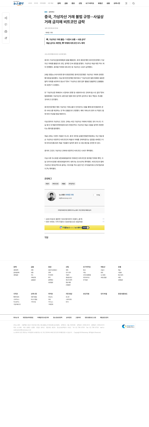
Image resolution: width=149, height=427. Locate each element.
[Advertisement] (74, 146)
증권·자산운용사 (52, 343)
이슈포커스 (16, 375)
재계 (67, 343)
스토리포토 (69, 372)
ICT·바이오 (90, 3)
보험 (32, 345)
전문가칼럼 (34, 370)
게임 (84, 345)
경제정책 (15, 343)
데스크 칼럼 (34, 372)
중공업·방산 (69, 350)
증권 (73, 3)
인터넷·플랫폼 (87, 348)
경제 (59, 3)
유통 (108, 3)
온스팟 (67, 370)
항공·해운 (68, 355)
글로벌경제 (16, 345)
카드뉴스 (50, 375)
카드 (32, 348)
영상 (49, 372)
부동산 (100, 3)
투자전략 (50, 348)
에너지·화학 (69, 353)
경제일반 (15, 348)
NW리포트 (16, 370)
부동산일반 (104, 350)
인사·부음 (104, 367)
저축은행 (33, 350)
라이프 (36, 3)
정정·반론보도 (122, 367)
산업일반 (68, 358)
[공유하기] (6, 18)
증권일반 (50, 355)
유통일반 (120, 353)
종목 (49, 345)
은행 (32, 343)
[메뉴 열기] (126, 3)
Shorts (50, 370)
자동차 (67, 348)
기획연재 (50, 377)
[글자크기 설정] (6, 38)
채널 (119, 343)
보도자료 (86, 367)
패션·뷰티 (120, 348)
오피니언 (117, 3)
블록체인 (51, 12)
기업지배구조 (16, 377)
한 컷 (67, 375)
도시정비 (103, 348)
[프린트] (6, 31)
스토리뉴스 (16, 372)
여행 (119, 350)
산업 (80, 3)
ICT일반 (85, 353)
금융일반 (33, 353)
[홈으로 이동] (18, 3)
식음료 (120, 345)
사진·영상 (50, 3)
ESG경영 (43, 3)
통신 (84, 343)
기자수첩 (33, 375)
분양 (102, 345)
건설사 (102, 343)
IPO (49, 350)
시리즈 (30, 3)
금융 (66, 3)
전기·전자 (68, 345)
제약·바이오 (86, 350)
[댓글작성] (6, 24)
